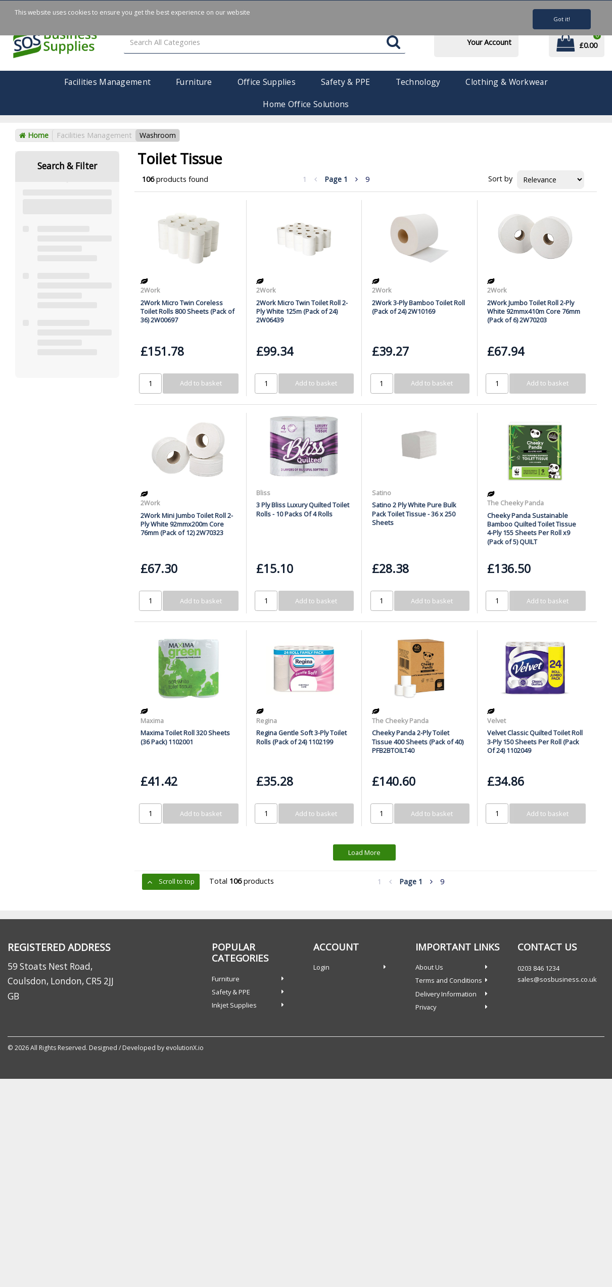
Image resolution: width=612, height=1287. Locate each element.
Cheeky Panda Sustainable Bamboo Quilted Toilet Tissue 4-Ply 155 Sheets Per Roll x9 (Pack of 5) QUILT (531, 528)
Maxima (152, 720)
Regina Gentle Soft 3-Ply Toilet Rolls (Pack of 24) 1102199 (301, 737)
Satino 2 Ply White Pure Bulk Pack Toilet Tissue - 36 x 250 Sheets (414, 513)
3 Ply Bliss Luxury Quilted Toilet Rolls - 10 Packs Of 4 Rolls (302, 509)
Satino (381, 492)
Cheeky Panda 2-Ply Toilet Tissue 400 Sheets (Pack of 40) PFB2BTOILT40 (417, 741)
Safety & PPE (345, 81)
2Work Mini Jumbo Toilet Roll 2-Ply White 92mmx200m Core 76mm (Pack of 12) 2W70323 (186, 524)
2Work (150, 290)
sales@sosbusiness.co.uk (557, 979)
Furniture (194, 81)
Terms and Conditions (448, 980)
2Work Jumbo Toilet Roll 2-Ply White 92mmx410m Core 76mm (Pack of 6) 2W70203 (533, 311)
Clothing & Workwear (506, 81)
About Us (429, 967)
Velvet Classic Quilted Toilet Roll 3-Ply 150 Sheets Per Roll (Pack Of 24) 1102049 (535, 741)
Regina (266, 720)
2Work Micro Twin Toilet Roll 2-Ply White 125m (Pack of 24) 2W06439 (302, 311)
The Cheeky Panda (515, 502)
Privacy (425, 1007)
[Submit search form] (393, 42)
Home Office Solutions (306, 104)
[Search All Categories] (265, 43)
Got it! (561, 19)
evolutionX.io (185, 1047)
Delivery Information (446, 993)
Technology (418, 81)
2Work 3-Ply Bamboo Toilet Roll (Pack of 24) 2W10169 (418, 307)
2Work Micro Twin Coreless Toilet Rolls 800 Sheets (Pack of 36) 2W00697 (187, 311)
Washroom (157, 135)
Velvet (496, 720)
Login (321, 967)
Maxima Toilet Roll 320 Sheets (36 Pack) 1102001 (185, 737)
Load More (364, 852)
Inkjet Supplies (234, 1005)
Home (34, 135)
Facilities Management (107, 81)
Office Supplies (267, 81)
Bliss (263, 492)
